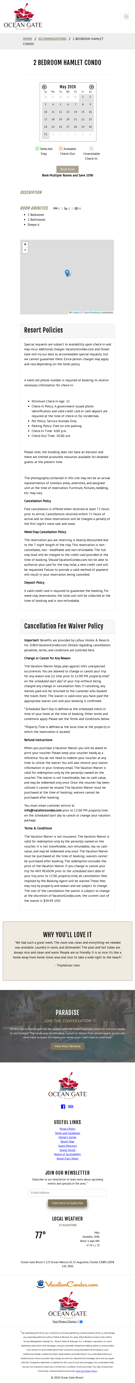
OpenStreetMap (92, 312)
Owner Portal (67, 1150)
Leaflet (74, 312)
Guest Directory (67, 1146)
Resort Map (67, 1141)
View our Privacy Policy (86, 1371)
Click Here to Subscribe (67, 1203)
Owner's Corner (68, 1137)
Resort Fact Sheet (67, 1158)
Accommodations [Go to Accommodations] (52, 39)
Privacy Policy (67, 1129)
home (27, 39)
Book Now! (67, 169)
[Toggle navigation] (126, 17)
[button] (67, 273)
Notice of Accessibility (67, 1154)
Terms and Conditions (67, 1133)
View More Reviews (67, 1046)
